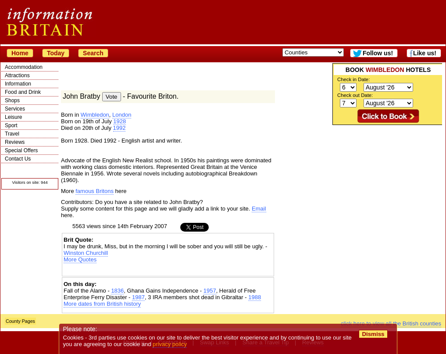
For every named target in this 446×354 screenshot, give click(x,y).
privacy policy (170, 344)
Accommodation (24, 67)
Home (20, 53)
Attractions (17, 75)
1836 (117, 290)
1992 (119, 128)
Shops (12, 100)
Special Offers (21, 150)
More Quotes (80, 259)
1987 (138, 297)
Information (18, 84)
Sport (11, 125)
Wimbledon (95, 114)
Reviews (15, 142)
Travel (12, 134)
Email (259, 208)
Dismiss (373, 334)
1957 (209, 290)
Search (93, 53)
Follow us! (378, 53)
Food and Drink (23, 92)
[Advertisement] (168, 270)
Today (55, 53)
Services (15, 109)
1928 (119, 121)
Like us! (424, 53)
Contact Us (18, 159)
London (121, 114)
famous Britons (94, 191)
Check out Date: (355, 95)
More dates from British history (102, 303)
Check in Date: (353, 79)
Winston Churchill (86, 253)
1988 (254, 297)
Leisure (13, 117)
